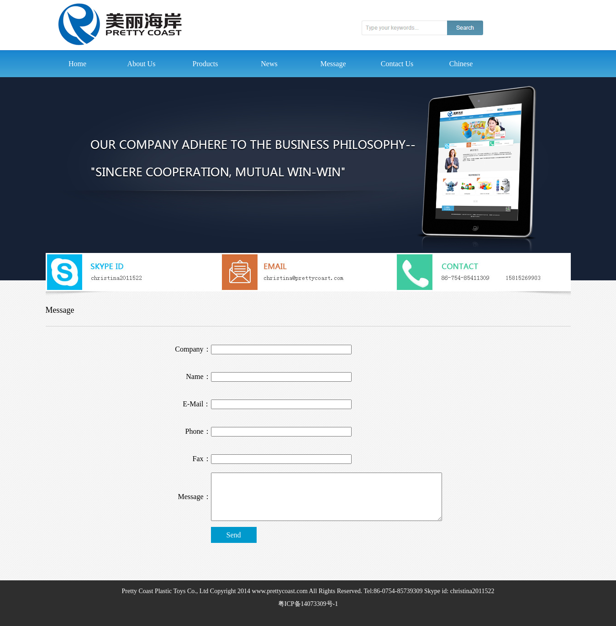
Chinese (461, 64)
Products (205, 64)
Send (233, 535)
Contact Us (397, 64)
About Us (141, 64)
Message (333, 64)
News (269, 64)
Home (77, 64)
